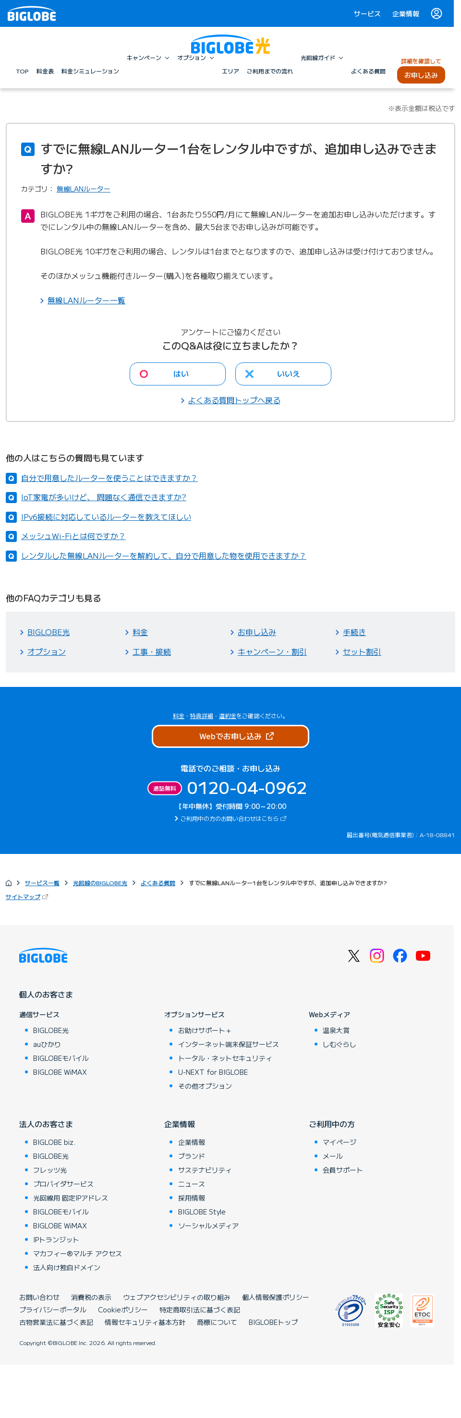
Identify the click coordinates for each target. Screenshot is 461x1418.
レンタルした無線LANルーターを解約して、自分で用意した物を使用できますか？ (163, 555)
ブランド (191, 1156)
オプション (46, 651)
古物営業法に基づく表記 (56, 1322)
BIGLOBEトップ (273, 1322)
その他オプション (205, 1086)
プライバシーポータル (52, 1309)
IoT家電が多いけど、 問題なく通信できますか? (103, 497)
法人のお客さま (46, 1124)
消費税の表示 (91, 1297)
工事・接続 (152, 651)
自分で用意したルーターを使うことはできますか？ (109, 477)
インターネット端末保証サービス (228, 1044)
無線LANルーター (83, 188)
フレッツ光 (50, 1170)
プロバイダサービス (63, 1184)
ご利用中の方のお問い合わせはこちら (234, 818)
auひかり (47, 1044)
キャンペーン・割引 (272, 651)
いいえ (288, 373)
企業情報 (405, 13)
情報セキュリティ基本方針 (145, 1322)
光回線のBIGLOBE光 (100, 882)
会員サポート (343, 1170)
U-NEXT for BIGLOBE (213, 1072)
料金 (140, 631)
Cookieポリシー (123, 1309)
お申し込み (257, 631)
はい (181, 373)
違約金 (227, 715)
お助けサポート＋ (205, 1030)
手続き (354, 631)
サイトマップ (28, 896)
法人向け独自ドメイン (66, 1267)
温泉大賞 (336, 1030)
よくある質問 (158, 882)
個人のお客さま (46, 994)
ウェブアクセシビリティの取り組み (176, 1297)
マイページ (339, 1142)
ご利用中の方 (332, 1124)
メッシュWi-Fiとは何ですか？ (73, 535)
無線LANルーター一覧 (86, 300)
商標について (217, 1322)
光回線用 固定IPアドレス (70, 1197)
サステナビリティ (205, 1170)
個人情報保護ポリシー (275, 1297)
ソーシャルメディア (208, 1225)
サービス (367, 13)
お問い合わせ (39, 1297)
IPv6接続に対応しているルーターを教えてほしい (106, 516)
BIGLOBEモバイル (61, 1058)
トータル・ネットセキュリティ (225, 1058)
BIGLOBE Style (202, 1211)
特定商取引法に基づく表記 (199, 1309)
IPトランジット (56, 1239)
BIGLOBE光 (48, 631)
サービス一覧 (42, 882)
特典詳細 (201, 715)
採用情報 (191, 1197)
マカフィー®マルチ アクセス (77, 1253)
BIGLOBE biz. (54, 1142)
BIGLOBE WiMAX (60, 1072)
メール (333, 1156)
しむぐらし (339, 1044)
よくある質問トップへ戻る (234, 400)
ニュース (191, 1184)
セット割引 (362, 651)
